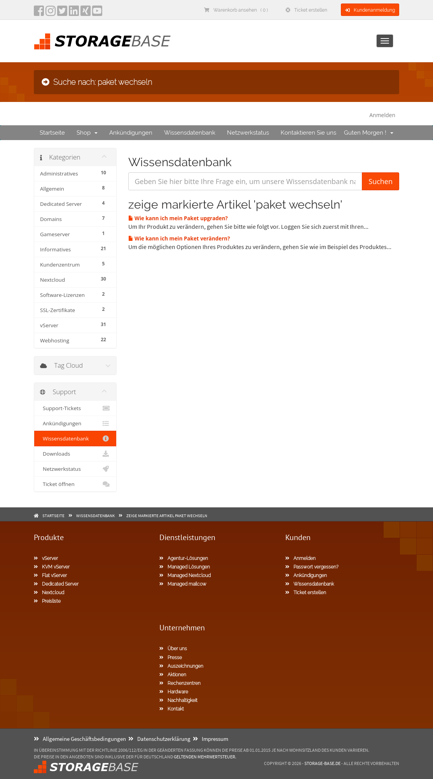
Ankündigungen (130, 132)
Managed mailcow (182, 584)
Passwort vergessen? (312, 567)
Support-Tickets (75, 408)
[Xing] (85, 13)
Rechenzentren (180, 683)
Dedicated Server (56, 584)
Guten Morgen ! (368, 132)
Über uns (173, 648)
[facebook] (39, 13)
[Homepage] (102, 41)
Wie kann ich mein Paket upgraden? (178, 218)
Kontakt (171, 709)
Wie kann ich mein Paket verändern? (179, 238)
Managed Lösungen (184, 567)
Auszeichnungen (181, 666)
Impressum (210, 738)
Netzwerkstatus (248, 132)
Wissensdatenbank (189, 132)
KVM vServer (52, 567)
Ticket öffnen (75, 484)
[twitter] (62, 13)
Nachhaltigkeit (178, 700)
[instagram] (50, 13)
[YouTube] (97, 13)
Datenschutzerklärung (159, 738)
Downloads (75, 453)
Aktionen (172, 674)
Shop (87, 132)
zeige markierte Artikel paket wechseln (166, 515)
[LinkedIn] (74, 13)
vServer (46, 558)
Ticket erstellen (306, 10)
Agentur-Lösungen (183, 558)
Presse (170, 657)
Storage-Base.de (322, 763)
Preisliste (47, 601)
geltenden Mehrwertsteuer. (205, 757)
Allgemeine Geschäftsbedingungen (80, 738)
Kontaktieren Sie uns (308, 132)
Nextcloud (49, 592)
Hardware (173, 692)
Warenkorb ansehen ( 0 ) (236, 10)
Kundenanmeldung (370, 10)
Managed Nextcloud (185, 575)
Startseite (52, 132)
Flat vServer (50, 575)
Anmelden (382, 115)
